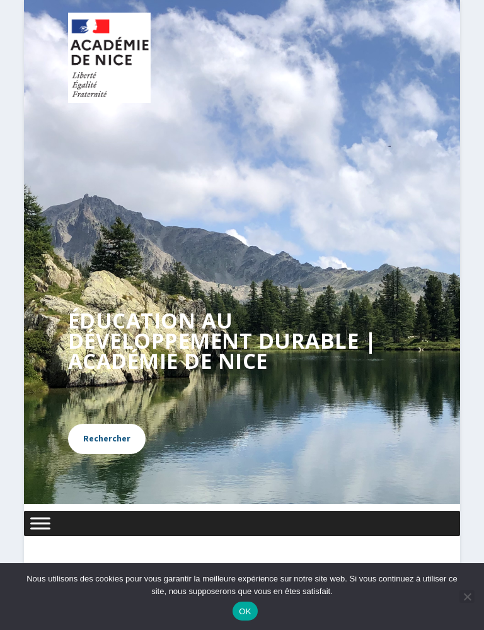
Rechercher (106, 438)
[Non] (467, 596)
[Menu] (40, 524)
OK (245, 611)
